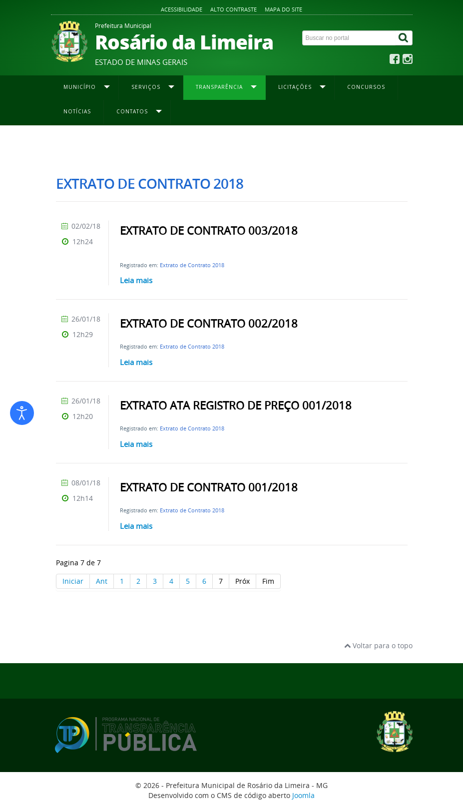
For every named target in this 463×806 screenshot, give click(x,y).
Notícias (77, 111)
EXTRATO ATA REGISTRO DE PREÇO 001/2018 (236, 405)
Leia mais (136, 280)
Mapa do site (283, 9)
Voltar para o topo (378, 645)
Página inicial (74, 145)
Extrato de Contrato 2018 (192, 265)
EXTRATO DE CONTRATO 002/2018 (209, 323)
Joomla (303, 795)
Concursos (366, 86)
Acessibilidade (181, 9)
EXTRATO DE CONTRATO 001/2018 (209, 487)
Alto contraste (233, 9)
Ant (101, 581)
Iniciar (72, 581)
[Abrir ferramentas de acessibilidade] (22, 413)
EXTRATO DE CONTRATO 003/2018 (209, 230)
